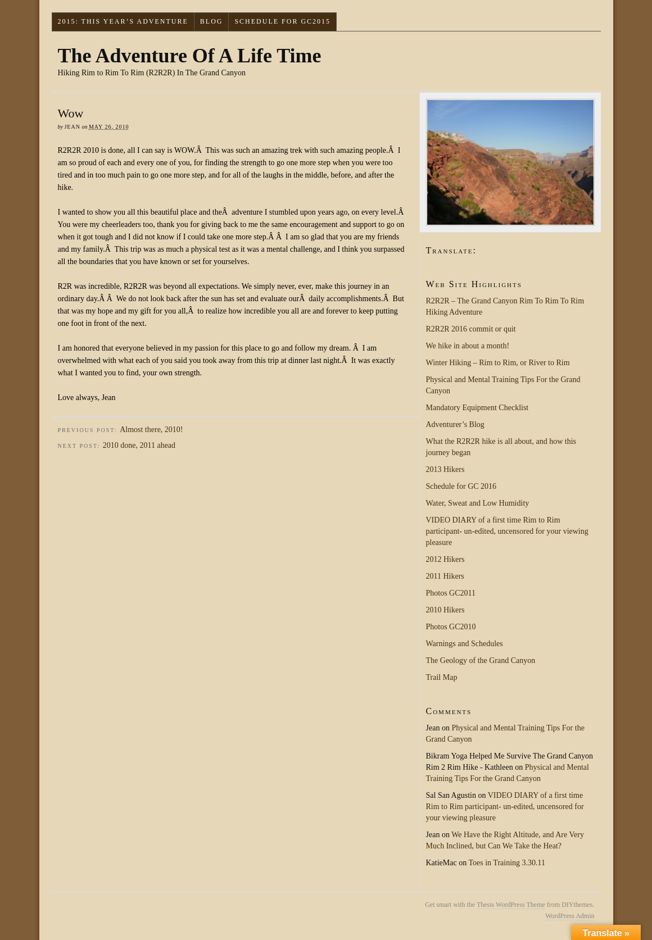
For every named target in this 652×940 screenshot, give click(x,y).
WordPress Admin (569, 916)
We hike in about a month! (468, 346)
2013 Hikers (445, 469)
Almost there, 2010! (151, 429)
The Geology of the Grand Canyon (481, 660)
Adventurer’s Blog (455, 424)
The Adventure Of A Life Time (190, 55)
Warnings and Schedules (464, 643)
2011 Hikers (445, 576)
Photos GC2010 (451, 627)
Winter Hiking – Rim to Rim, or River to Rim (498, 362)
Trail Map (442, 677)
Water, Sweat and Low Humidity (477, 503)
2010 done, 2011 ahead (139, 445)
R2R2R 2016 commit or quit (471, 329)
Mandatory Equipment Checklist (477, 407)
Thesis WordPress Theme (511, 905)
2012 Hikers (445, 559)
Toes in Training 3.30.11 (506, 863)
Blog (211, 21)
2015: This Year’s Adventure (122, 21)
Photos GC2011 (451, 593)
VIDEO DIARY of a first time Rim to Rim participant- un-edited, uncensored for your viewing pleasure (507, 531)
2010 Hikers (445, 610)
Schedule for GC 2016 (461, 486)
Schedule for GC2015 (282, 21)
